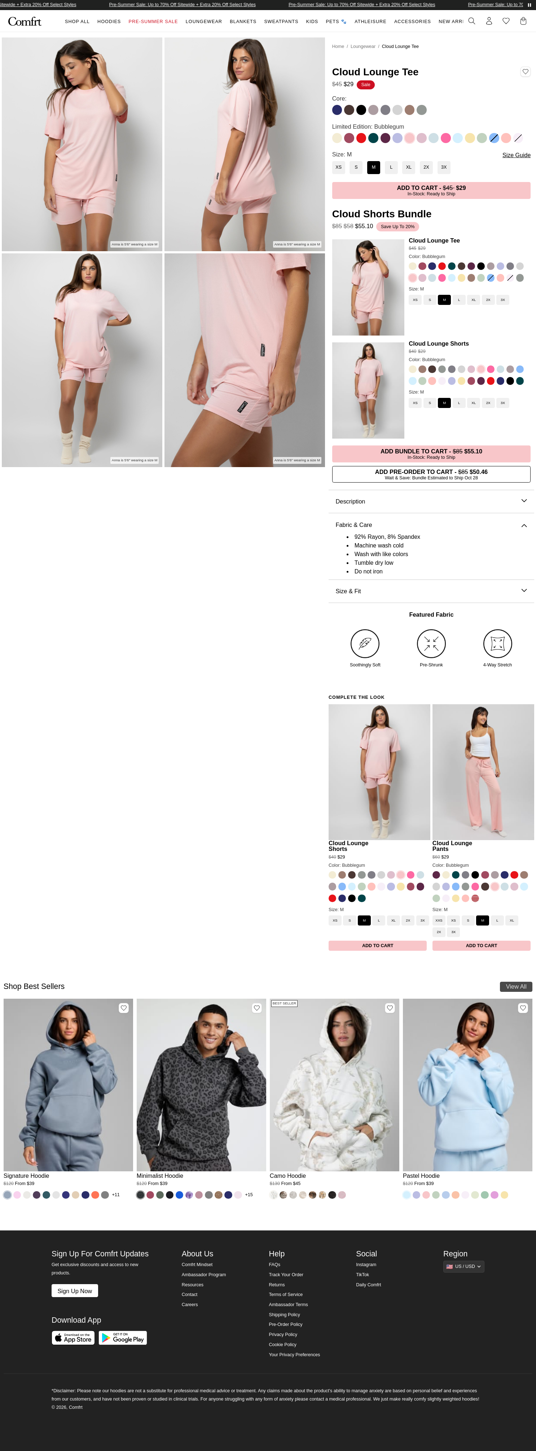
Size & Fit (431, 591)
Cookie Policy (282, 1344)
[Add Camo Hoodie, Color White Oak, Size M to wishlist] (390, 1008)
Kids (312, 21)
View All (516, 986)
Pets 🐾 (336, 21)
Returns (277, 1284)
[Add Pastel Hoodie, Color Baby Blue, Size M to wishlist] (523, 1008)
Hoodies (109, 21)
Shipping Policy (284, 1314)
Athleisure (370, 21)
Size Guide (516, 155)
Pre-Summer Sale (153, 21)
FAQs (274, 1264)
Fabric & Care (431, 524)
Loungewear (204, 21)
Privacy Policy (283, 1334)
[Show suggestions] (463, 1266)
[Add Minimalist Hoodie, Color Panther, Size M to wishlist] (257, 1008)
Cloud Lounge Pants (452, 846)
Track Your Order (286, 1274)
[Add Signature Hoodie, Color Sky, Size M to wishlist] (124, 1008)
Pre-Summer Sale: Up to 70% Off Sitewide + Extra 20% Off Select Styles (206, 4)
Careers (190, 1304)
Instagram (366, 1264)
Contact (189, 1294)
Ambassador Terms (288, 1304)
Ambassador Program (204, 1274)
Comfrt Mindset (197, 1264)
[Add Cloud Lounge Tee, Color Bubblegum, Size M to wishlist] (525, 72)
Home (338, 46)
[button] (525, 21)
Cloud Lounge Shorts (439, 343)
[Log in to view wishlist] (506, 21)
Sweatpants (281, 21)
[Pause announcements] (529, 5)
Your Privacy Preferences (294, 1354)
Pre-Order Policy (285, 1324)
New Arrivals (458, 21)
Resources (192, 1284)
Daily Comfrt (368, 1284)
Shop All (77, 21)
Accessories (412, 21)
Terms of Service (286, 1294)
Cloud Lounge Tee (434, 240)
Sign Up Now (74, 1291)
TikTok (362, 1274)
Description (431, 501)
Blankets (243, 21)
